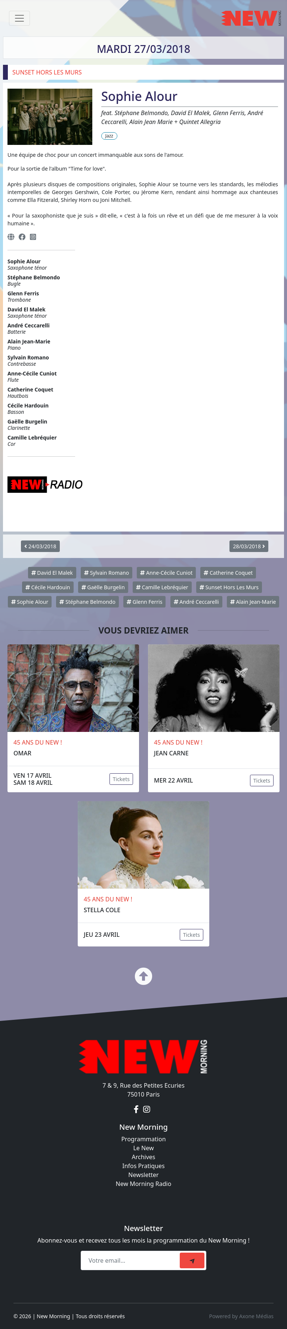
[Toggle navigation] (19, 18)
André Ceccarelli (196, 601)
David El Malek (52, 572)
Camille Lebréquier (162, 587)
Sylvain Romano (106, 572)
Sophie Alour (30, 601)
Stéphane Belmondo (87, 601)
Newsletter (143, 1175)
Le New (143, 1148)
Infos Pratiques (143, 1166)
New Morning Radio (144, 1184)
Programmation (143, 1139)
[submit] (192, 1260)
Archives (143, 1157)
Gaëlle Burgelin (103, 587)
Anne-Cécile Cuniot (166, 572)
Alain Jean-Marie (253, 601)
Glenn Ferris (144, 601)
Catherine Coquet (228, 572)
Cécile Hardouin (47, 587)
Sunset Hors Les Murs (229, 587)
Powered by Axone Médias (241, 1316)
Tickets (121, 779)
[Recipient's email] (131, 1260)
